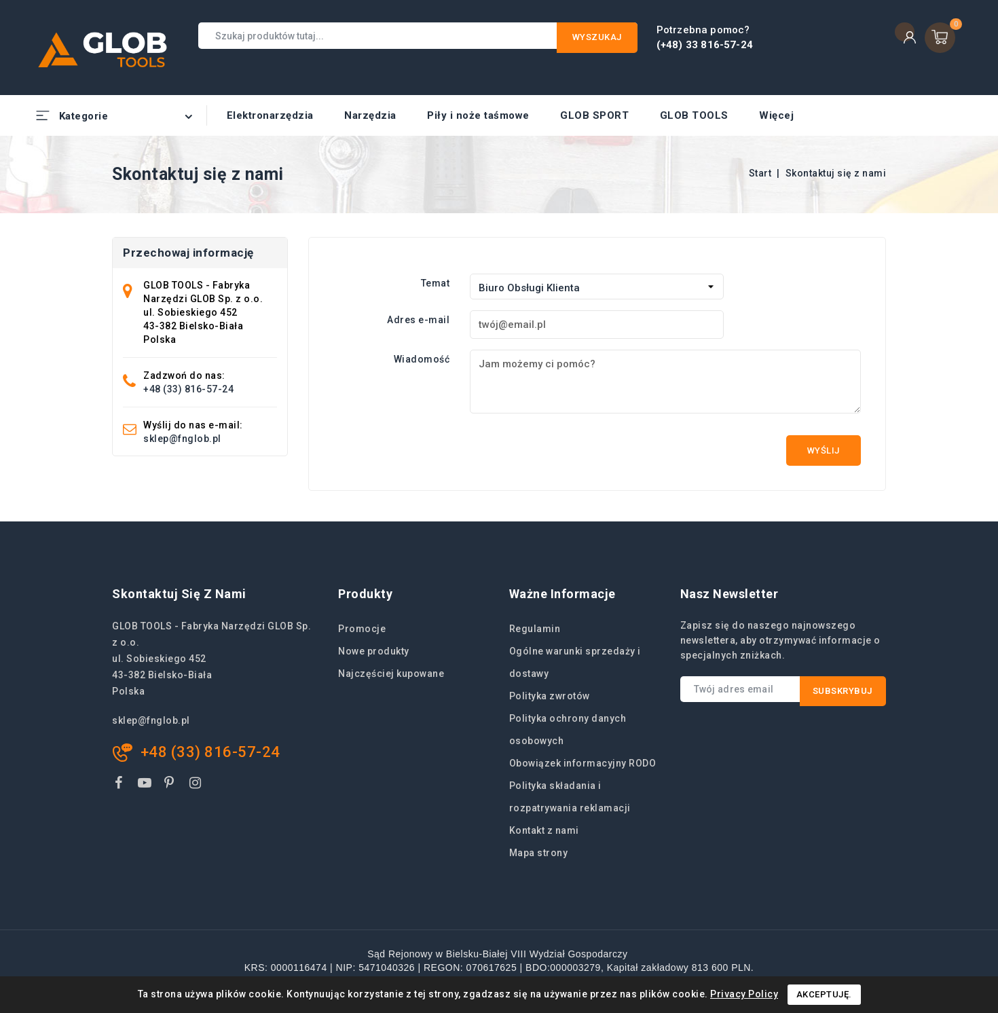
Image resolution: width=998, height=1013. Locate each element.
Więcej (776, 115)
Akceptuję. (824, 994)
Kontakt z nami (544, 830)
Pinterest (171, 785)
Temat (435, 283)
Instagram (197, 785)
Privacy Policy (744, 994)
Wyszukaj (597, 37)
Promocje (362, 628)
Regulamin (535, 628)
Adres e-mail (418, 319)
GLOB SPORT (594, 115)
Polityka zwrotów (549, 695)
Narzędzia (370, 115)
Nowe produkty (373, 651)
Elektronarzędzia (270, 115)
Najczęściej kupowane (391, 673)
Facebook (120, 785)
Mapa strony (538, 852)
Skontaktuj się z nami (179, 594)
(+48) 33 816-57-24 (705, 45)
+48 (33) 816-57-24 (188, 389)
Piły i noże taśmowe (478, 115)
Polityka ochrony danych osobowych (568, 729)
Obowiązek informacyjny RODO (583, 763)
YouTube (146, 785)
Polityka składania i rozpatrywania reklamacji (570, 796)
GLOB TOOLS (694, 115)
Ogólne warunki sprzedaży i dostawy (575, 662)
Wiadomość (422, 359)
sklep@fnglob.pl (182, 438)
